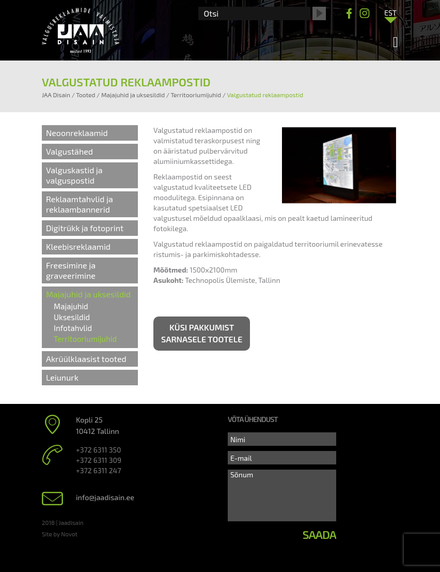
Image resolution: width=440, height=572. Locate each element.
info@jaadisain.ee (105, 497)
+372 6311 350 (98, 449)
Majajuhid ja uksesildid (88, 294)
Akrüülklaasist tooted (86, 359)
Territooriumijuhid (85, 338)
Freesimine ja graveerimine (71, 270)
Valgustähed (69, 151)
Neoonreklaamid (77, 133)
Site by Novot (59, 533)
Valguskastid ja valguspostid (74, 175)
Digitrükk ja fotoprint (84, 228)
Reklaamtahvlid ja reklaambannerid (79, 204)
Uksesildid (72, 317)
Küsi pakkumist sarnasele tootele (201, 333)
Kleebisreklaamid (78, 246)
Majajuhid (71, 306)
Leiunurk (62, 377)
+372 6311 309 (98, 460)
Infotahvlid (73, 328)
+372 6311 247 (98, 470)
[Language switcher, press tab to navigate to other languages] (390, 12)
